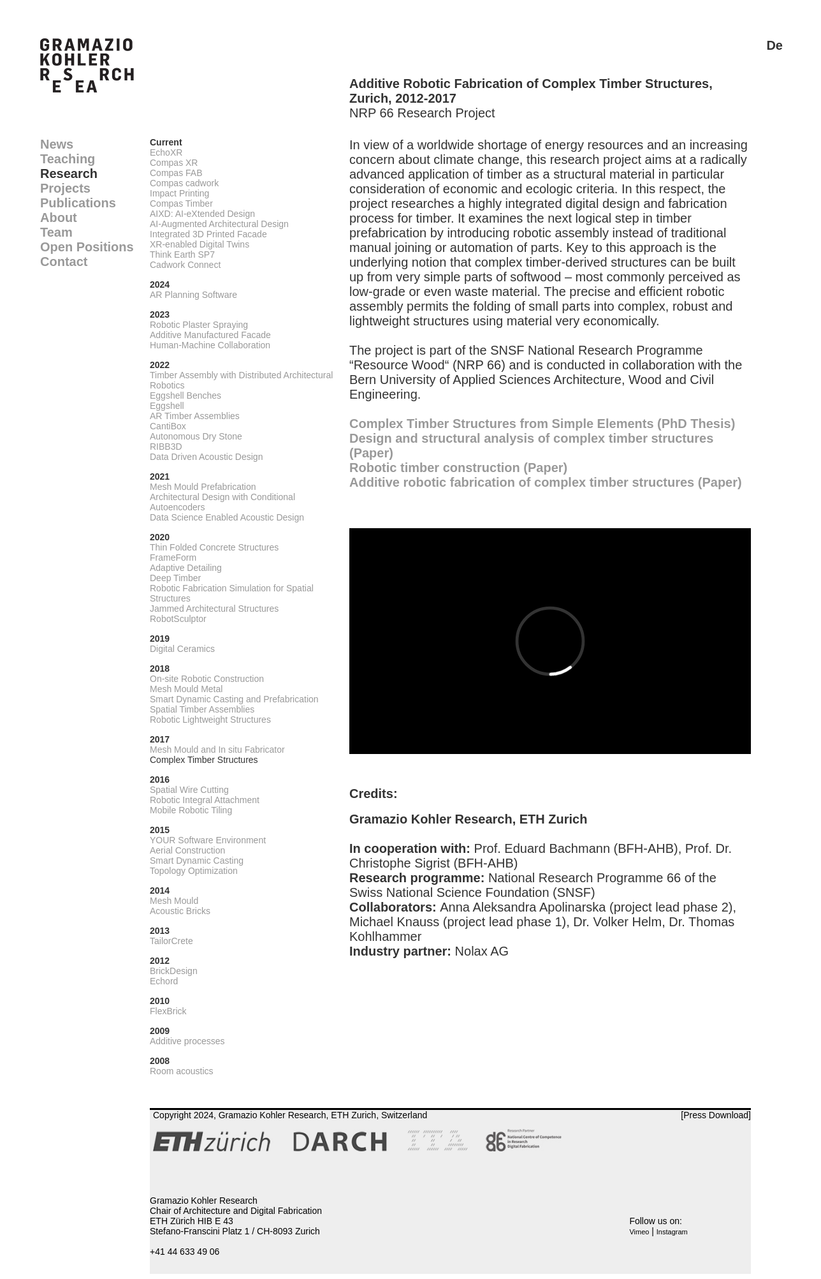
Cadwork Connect (185, 265)
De (774, 45)
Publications (78, 203)
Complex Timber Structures (204, 760)
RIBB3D (166, 446)
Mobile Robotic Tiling (191, 810)
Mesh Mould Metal (186, 689)
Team (56, 232)
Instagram (672, 1232)
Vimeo (639, 1232)
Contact (63, 262)
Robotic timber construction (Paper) (458, 468)
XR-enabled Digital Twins (199, 244)
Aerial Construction (187, 850)
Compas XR (174, 163)
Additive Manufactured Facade (210, 335)
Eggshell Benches (185, 395)
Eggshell (167, 406)
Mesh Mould (174, 901)
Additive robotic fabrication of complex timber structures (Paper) (545, 482)
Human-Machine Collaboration (210, 345)
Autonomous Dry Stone (196, 436)
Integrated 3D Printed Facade (208, 234)
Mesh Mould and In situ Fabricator (217, 749)
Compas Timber (181, 203)
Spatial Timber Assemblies (202, 709)
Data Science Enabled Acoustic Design (227, 517)
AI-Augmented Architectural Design (219, 224)
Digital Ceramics (182, 649)
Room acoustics (182, 1071)
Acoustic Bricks (180, 911)
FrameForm (173, 557)
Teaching (67, 159)
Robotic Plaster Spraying (199, 325)
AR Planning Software (193, 295)
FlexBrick (168, 1011)
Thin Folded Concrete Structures (214, 547)
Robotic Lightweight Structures (210, 719)
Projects (65, 188)
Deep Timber (175, 578)
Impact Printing (179, 193)
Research (69, 173)
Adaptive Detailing (186, 568)
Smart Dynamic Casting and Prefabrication (234, 699)
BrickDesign (174, 971)
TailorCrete (171, 941)
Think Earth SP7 (182, 254)
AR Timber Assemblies (195, 416)
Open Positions (87, 247)
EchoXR (166, 152)
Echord (164, 981)
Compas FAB (176, 173)
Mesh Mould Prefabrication (203, 487)
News (56, 144)
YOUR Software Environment (208, 840)
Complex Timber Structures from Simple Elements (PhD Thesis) (542, 424)
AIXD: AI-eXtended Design (202, 214)
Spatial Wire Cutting (189, 790)
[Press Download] (716, 1115)
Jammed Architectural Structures (214, 608)
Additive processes (187, 1041)
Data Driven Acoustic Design (206, 457)
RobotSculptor (178, 619)
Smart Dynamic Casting (196, 860)
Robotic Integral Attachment (204, 800)
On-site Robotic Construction (207, 679)
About (58, 218)
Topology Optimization (194, 871)
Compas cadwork (184, 183)
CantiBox (168, 426)
